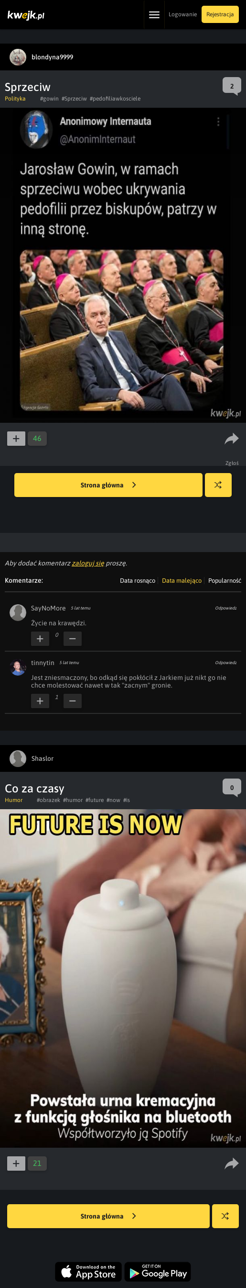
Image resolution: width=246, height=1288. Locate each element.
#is (126, 800)
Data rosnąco (137, 580)
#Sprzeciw (74, 98)
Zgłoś (232, 463)
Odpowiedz (225, 608)
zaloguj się (88, 563)
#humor (73, 800)
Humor (13, 800)
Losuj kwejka (222, 489)
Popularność (224, 580)
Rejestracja (220, 14)
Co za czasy (34, 788)
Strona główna (108, 485)
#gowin (49, 98)
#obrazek (48, 800)
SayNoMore (48, 608)
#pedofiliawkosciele (115, 98)
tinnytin (42, 663)
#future (95, 800)
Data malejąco (182, 580)
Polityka (15, 98)
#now (113, 800)
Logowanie (183, 14)
